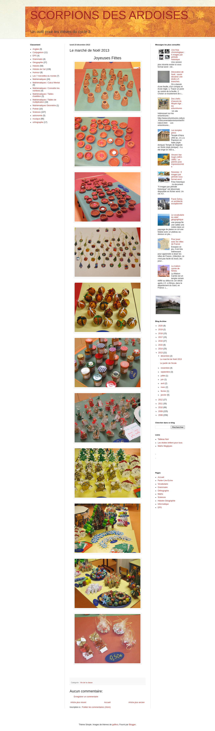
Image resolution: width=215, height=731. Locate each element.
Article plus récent (78, 702)
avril (163, 383)
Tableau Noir (163, 439)
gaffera (115, 724)
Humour (36, 72)
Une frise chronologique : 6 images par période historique (178, 55)
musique (36, 119)
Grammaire (37, 59)
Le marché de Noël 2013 (171, 359)
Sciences (37, 112)
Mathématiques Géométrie (44, 105)
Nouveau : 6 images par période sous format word (177, 175)
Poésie (36, 109)
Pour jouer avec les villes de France (177, 241)
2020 (160, 326)
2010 (160, 407)
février (164, 391)
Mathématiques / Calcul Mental (46, 83)
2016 (160, 341)
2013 (160, 353)
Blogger (132, 724)
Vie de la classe (86, 683)
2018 (160, 333)
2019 (160, 329)
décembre (165, 356)
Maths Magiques (165, 446)
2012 (160, 400)
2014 (160, 349)
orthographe (38, 122)
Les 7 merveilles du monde (44, 76)
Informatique (163, 504)
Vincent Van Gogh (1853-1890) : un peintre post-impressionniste (177, 161)
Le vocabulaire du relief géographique (177, 217)
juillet (163, 376)
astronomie (37, 115)
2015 (160, 345)
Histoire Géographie (166, 501)
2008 (160, 415)
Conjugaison (38, 52)
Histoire (36, 66)
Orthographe (163, 491)
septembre (166, 372)
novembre (165, 368)
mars (163, 387)
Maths (160, 494)
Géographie (38, 62)
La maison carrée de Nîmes (175, 268)
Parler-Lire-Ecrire (165, 480)
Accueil (107, 702)
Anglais (36, 49)
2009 (160, 411)
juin (162, 379)
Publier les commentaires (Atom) (96, 707)
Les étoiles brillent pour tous (170, 443)
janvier (164, 395)
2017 (160, 337)
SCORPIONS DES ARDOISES (109, 15)
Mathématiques (39, 79)
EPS (35, 56)
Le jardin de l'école (168, 363)
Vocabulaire (163, 484)
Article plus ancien (137, 702)
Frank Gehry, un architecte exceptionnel (177, 201)
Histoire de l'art (39, 69)
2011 (160, 403)
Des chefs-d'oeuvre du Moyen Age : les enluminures (176, 103)
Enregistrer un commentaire (86, 697)
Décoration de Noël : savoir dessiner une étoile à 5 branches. (177, 77)
